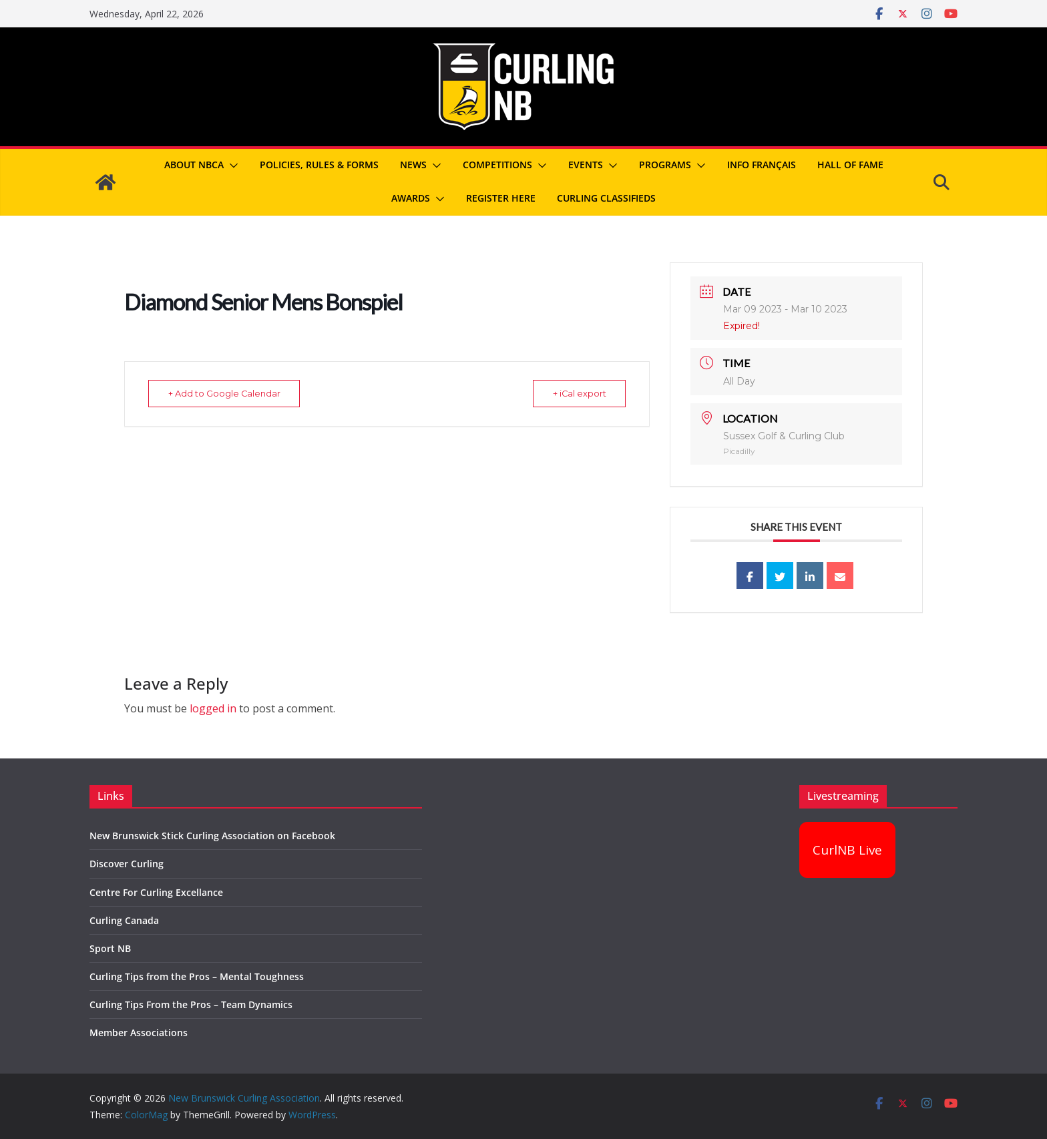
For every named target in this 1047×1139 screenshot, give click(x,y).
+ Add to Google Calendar (228, 393)
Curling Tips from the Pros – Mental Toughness (196, 976)
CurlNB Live (847, 850)
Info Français (761, 164)
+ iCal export (575, 393)
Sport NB (110, 948)
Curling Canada (124, 920)
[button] (231, 166)
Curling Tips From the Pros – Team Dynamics (190, 1004)
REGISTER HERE (501, 198)
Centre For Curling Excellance (156, 892)
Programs (665, 164)
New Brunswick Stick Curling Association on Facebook (212, 835)
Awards (410, 198)
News (413, 164)
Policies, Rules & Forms (319, 164)
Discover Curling (126, 863)
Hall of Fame (850, 164)
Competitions (497, 164)
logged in (213, 708)
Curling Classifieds (606, 198)
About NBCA (194, 164)
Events (585, 164)
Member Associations (138, 1032)
